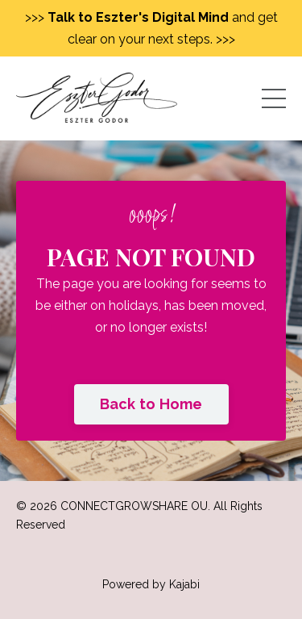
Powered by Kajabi (151, 584)
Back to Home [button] (151, 403)
